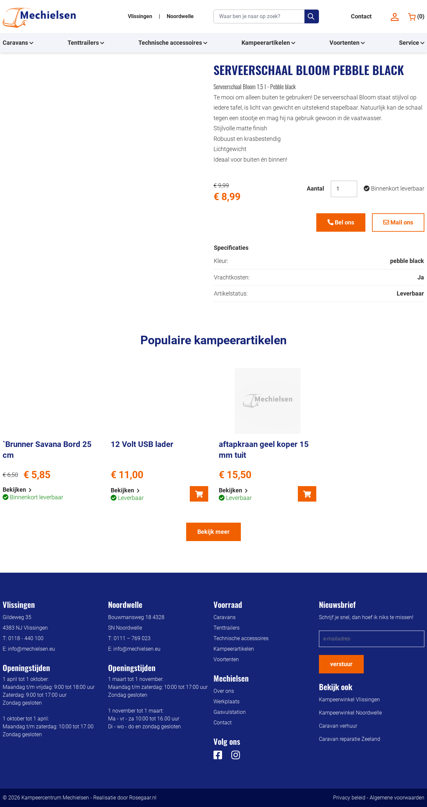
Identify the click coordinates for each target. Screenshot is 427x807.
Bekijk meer (213, 531)
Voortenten (347, 42)
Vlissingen (141, 16)
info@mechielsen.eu (31, 649)
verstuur (341, 664)
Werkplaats (227, 701)
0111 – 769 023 (132, 638)
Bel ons (340, 222)
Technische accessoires (172, 42)
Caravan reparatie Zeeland (349, 739)
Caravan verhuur (338, 726)
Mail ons (398, 222)
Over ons (224, 691)
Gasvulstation (230, 712)
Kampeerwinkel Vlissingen (349, 699)
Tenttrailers (86, 42)
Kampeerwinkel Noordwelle (350, 713)
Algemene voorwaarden (397, 797)
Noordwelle (180, 16)
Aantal (315, 188)
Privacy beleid (349, 797)
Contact (361, 16)
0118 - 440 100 (25, 638)
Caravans (18, 42)
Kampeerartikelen (268, 42)
